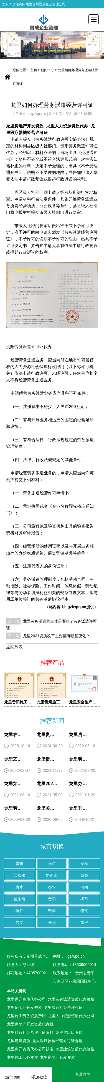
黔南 (52, 910)
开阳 (52, 922)
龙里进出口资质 (69, 1032)
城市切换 (52, 846)
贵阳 (52, 899)
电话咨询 (78, 1074)
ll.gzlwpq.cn (38, 114)
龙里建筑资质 (18, 1041)
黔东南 (19, 899)
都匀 (52, 887)
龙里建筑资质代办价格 (74, 1049)
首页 (34, 70)
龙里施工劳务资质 (22, 1057)
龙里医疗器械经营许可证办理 (57, 1041)
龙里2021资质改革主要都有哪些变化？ (56, 636)
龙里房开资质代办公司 (26, 999)
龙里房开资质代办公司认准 (30, 1049)
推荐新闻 (52, 720)
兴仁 (52, 863)
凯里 (84, 922)
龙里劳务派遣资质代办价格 (71, 999)
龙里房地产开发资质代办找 (30, 1024)
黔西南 (52, 875)
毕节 (84, 899)
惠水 (19, 887)
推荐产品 (52, 662)
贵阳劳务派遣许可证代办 (29, 346)
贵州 (19, 863)
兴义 (19, 922)
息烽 (84, 875)
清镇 (84, 887)
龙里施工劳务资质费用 (26, 1016)
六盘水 (19, 875)
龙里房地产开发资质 (25, 126)
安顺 (84, 863)
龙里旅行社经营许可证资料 (30, 1032)
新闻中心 (47, 70)
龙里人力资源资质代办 (67, 126)
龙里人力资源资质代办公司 (71, 1016)
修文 (84, 910)
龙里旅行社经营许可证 (63, 1007)
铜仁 (19, 910)
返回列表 (14, 646)
